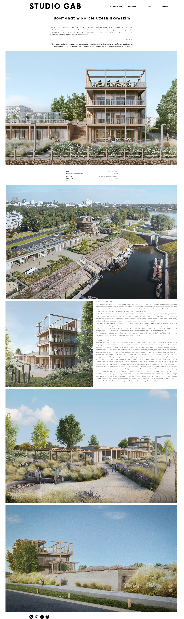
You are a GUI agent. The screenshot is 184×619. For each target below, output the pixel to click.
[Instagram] (37, 617)
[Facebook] (42, 617)
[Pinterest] (31, 617)
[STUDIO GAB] (73, 6)
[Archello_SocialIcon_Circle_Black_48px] (47, 617)
